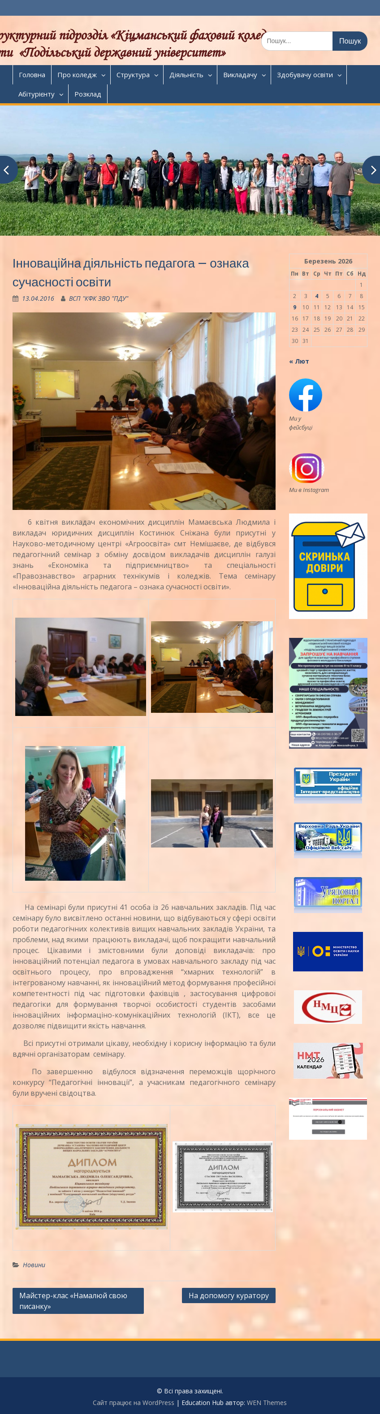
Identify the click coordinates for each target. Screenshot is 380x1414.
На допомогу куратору (229, 1295)
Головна (32, 74)
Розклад (87, 93)
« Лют (299, 361)
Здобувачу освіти (305, 74)
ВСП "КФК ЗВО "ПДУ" (98, 298)
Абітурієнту (36, 93)
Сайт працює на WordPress (133, 1402)
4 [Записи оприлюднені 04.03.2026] (316, 296)
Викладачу (240, 74)
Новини (34, 1264)
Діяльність (186, 74)
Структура (133, 74)
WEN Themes (267, 1402)
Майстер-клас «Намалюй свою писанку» (73, 1301)
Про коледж (77, 74)
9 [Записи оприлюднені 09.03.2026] (294, 307)
